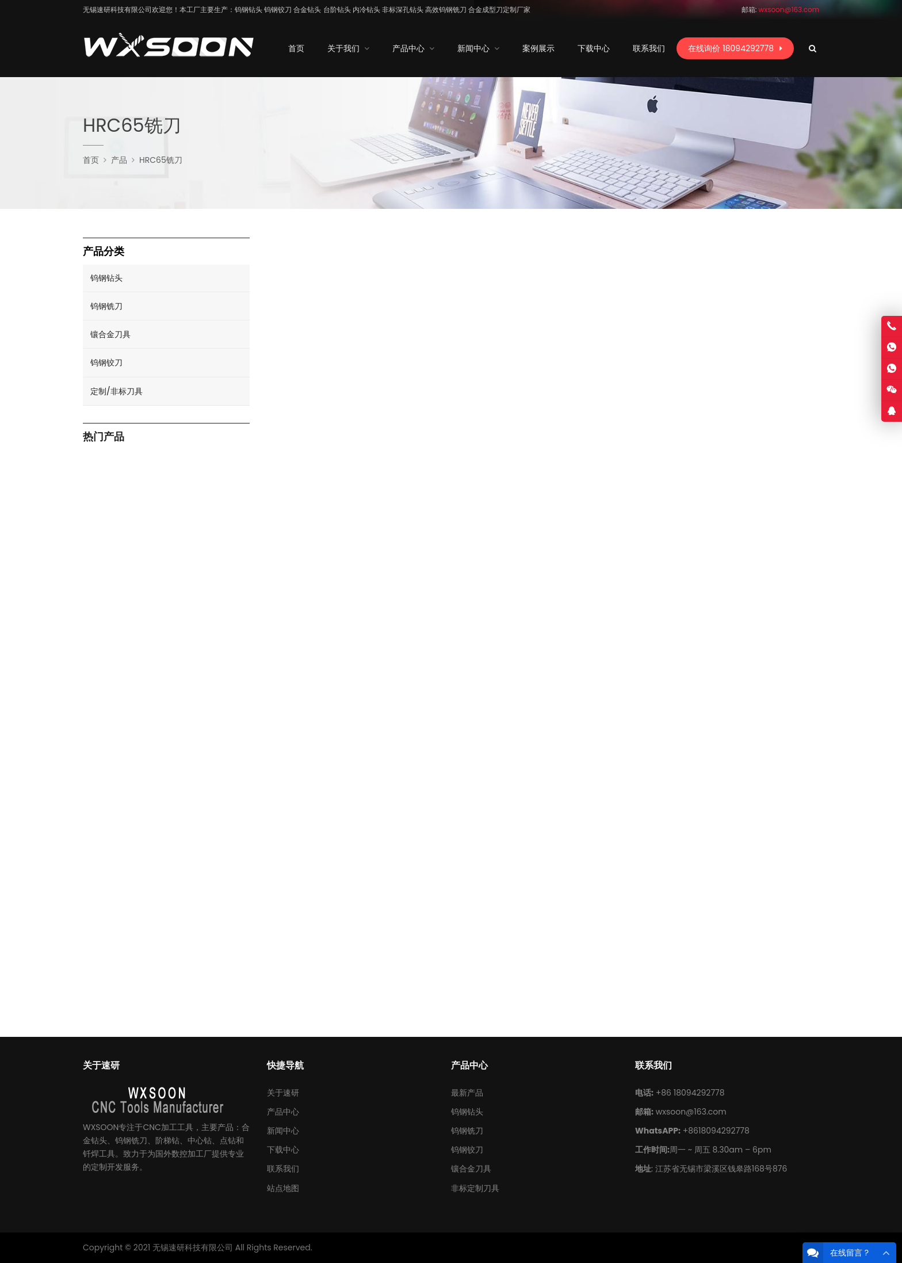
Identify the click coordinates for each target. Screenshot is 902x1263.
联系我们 (283, 1168)
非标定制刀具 (475, 1188)
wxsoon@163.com (691, 1111)
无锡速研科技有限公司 (192, 1247)
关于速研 (283, 1092)
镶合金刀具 (110, 334)
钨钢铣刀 (106, 306)
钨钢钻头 (106, 278)
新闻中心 (283, 1130)
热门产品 (103, 437)
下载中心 (283, 1149)
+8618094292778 (716, 1130)
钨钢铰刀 (106, 362)
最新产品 (467, 1092)
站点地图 (283, 1188)
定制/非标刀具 (116, 391)
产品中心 (283, 1111)
